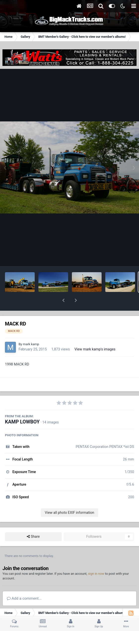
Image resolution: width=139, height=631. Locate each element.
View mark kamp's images (94, 336)
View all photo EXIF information (69, 500)
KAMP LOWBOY (22, 409)
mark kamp (31, 331)
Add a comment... (24, 585)
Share (33, 524)
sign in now (96, 561)
